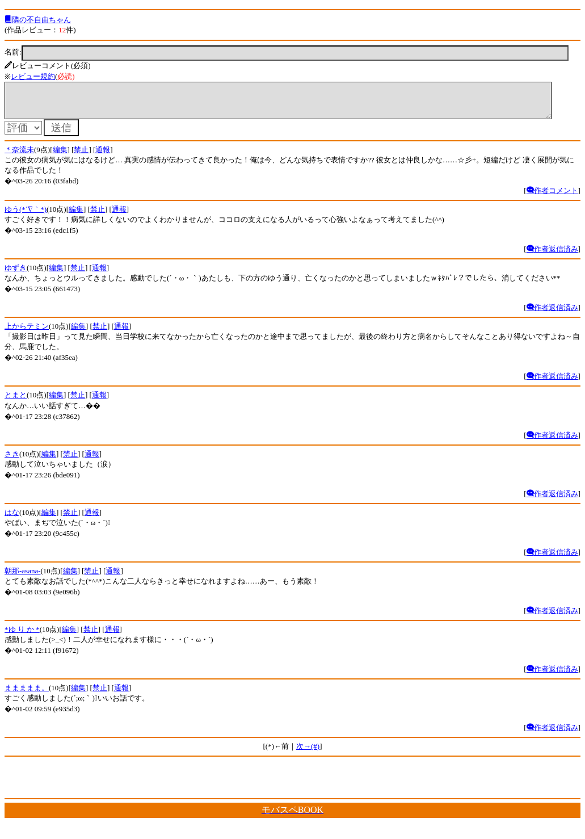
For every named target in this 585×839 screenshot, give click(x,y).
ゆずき (16, 274)
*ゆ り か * (22, 636)
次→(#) (307, 753)
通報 (102, 156)
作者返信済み (552, 255)
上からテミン (27, 333)
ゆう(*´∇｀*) (26, 216)
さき (12, 460)
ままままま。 (27, 694)
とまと (16, 401)
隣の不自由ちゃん (38, 19)
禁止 (81, 156)
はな (12, 519)
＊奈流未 (19, 156)
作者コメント (552, 197)
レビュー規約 (33, 76)
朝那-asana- (23, 577)
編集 (60, 156)
